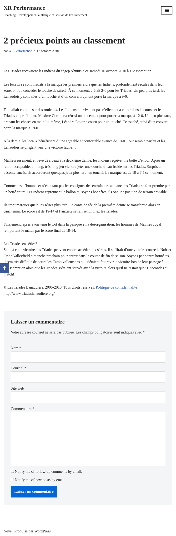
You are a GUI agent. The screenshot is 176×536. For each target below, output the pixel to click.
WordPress (42, 531)
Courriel (18, 368)
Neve (8, 531)
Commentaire (22, 409)
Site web (17, 388)
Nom (16, 348)
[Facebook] (4, 268)
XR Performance (20, 51)
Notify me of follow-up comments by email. (48, 471)
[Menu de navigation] (166, 10)
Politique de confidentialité (116, 287)
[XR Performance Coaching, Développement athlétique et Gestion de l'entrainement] (45, 10)
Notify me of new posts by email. (40, 480)
